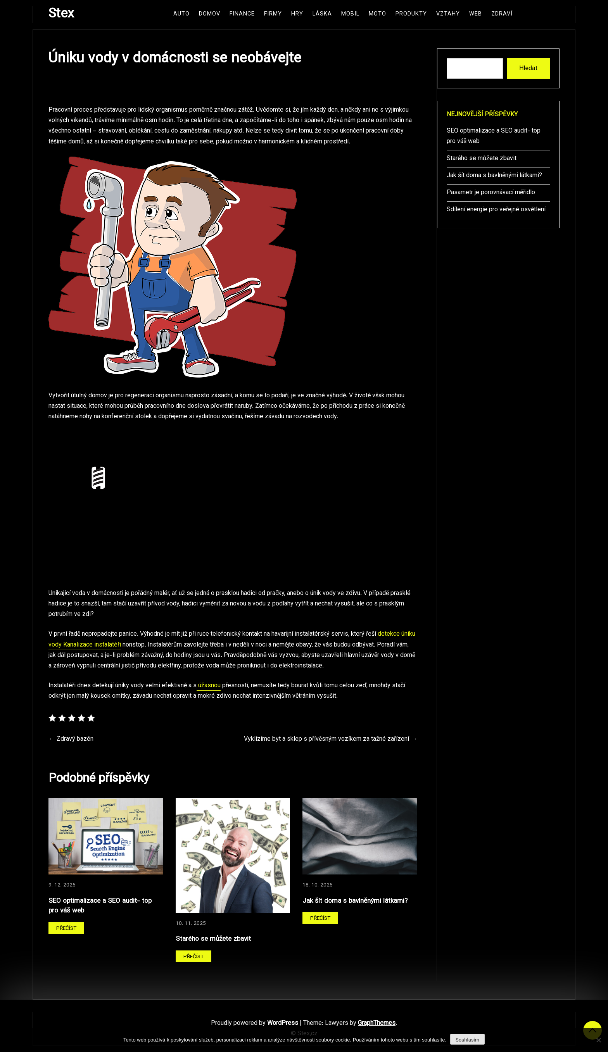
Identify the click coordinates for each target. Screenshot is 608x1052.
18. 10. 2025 (317, 885)
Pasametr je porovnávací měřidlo (491, 193)
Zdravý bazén (75, 739)
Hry (297, 14)
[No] (598, 1040)
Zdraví (502, 14)
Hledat (528, 68)
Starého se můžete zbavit (213, 939)
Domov (209, 14)
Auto (181, 14)
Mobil (350, 14)
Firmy (273, 14)
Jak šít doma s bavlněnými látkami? (355, 901)
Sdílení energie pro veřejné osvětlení (496, 210)
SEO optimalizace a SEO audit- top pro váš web (100, 906)
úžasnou (209, 686)
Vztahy (448, 14)
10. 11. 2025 (191, 923)
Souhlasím (467, 1040)
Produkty (411, 14)
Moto (377, 14)
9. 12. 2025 (62, 885)
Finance (242, 14)
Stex (61, 14)
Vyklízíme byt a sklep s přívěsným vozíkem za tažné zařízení (326, 739)
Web (475, 14)
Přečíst (66, 928)
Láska (322, 14)
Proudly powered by (255, 1023)
